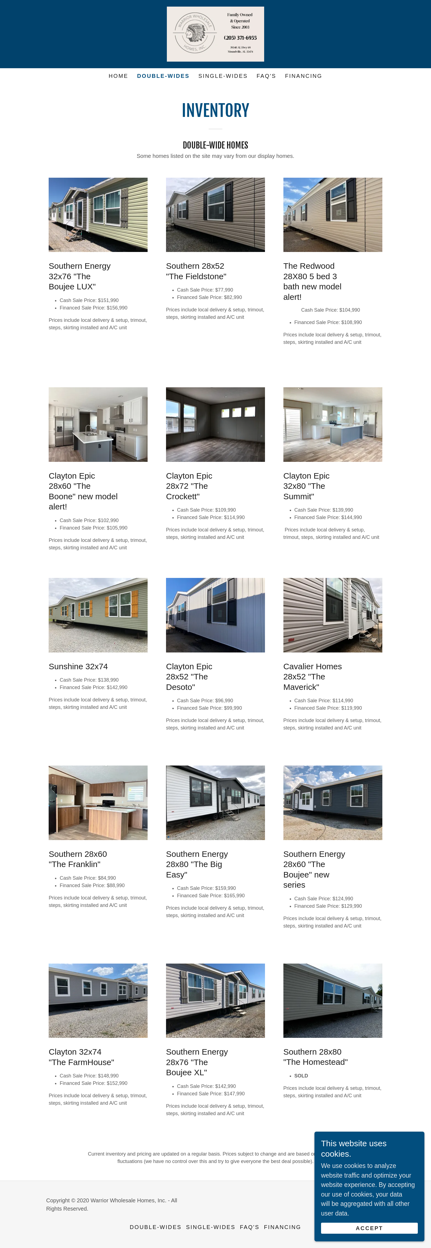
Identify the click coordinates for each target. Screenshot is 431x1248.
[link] (215, 33)
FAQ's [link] (266, 76)
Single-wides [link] (223, 76)
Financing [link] (303, 76)
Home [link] (118, 76)
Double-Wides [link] (163, 76)
